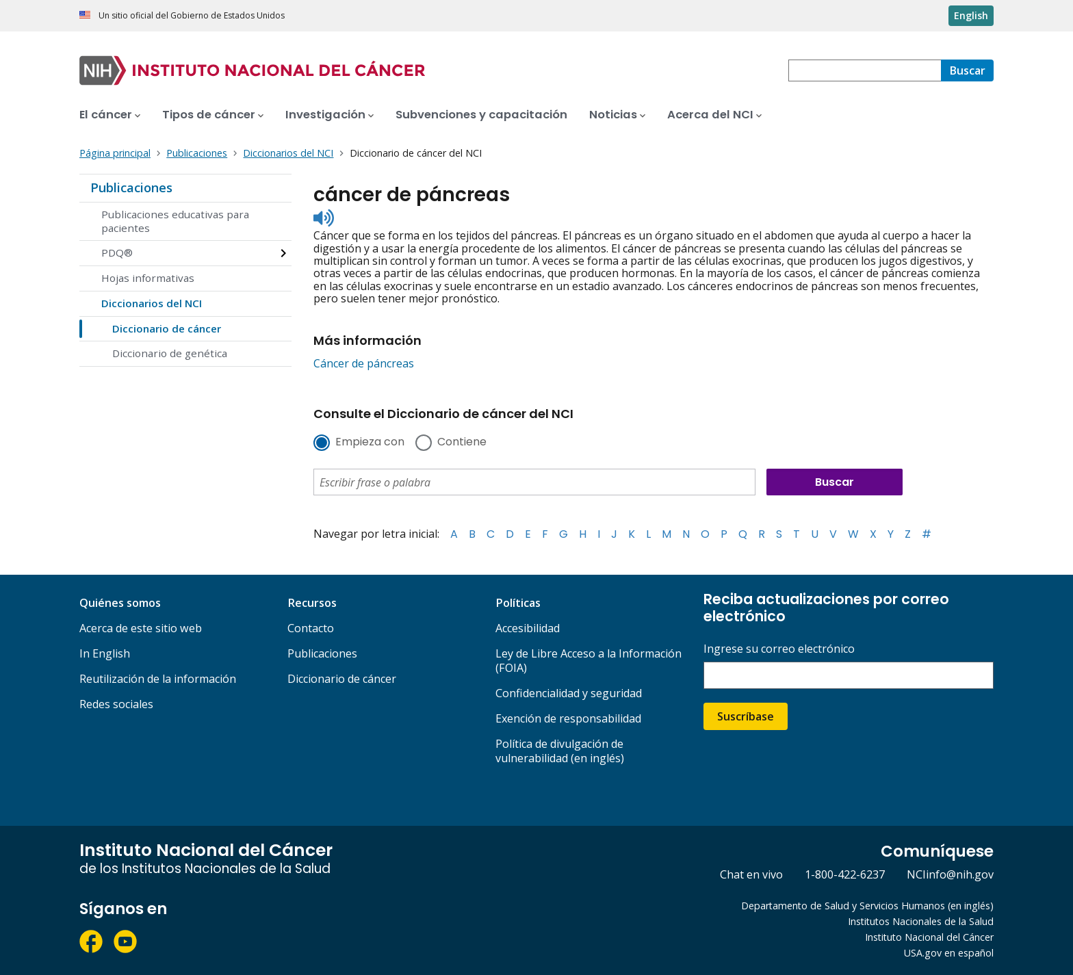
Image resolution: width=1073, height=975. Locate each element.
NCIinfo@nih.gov (950, 874)
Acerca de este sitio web (140, 628)
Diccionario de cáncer (166, 328)
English (971, 15)
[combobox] (864, 70)
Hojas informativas (147, 278)
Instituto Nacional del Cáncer (929, 937)
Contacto (310, 628)
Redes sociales (116, 704)
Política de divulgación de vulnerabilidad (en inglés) (559, 751)
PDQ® (117, 252)
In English (104, 653)
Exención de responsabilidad (568, 718)
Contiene (462, 443)
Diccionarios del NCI (151, 303)
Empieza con (369, 443)
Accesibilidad (527, 628)
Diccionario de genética (169, 353)
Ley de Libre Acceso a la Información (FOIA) (588, 660)
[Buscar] (967, 70)
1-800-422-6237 (845, 874)
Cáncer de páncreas (363, 363)
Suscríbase (745, 716)
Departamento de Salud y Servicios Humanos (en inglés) (867, 905)
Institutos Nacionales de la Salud (921, 921)
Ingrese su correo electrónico (779, 649)
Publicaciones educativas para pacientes (175, 221)
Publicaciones (131, 187)
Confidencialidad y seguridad (568, 693)
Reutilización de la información (157, 678)
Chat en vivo (751, 874)
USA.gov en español (949, 952)
